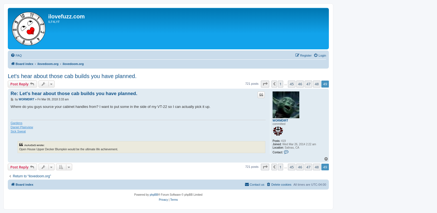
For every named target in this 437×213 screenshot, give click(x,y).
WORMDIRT (280, 120)
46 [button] (300, 83)
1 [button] (280, 83)
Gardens (16, 123)
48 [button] (317, 83)
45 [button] (292, 83)
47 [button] (308, 83)
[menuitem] (16, 55)
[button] (265, 84)
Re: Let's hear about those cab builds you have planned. (74, 93)
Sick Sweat (18, 131)
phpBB (154, 194)
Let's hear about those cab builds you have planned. (72, 76)
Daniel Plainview (22, 127)
